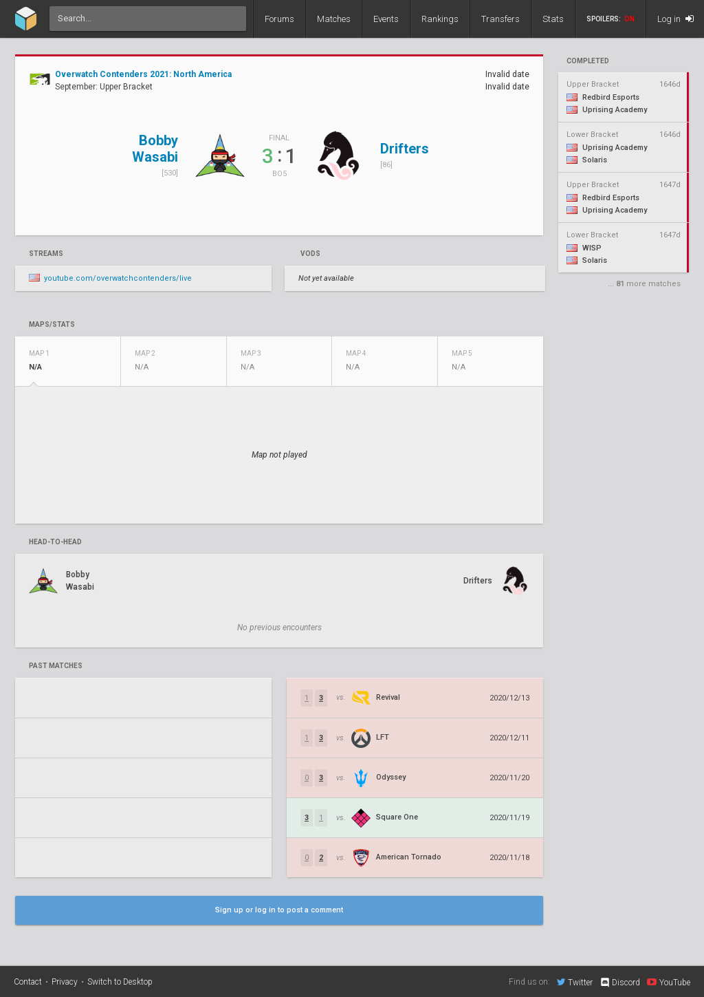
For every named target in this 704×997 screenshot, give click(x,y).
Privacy (65, 982)
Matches (334, 19)
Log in (675, 19)
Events (386, 19)
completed (587, 61)
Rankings (440, 19)
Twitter (575, 982)
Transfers (500, 19)
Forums (279, 19)
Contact (28, 982)
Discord (620, 982)
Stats (553, 19)
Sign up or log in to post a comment (279, 909)
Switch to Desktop (120, 982)
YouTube (668, 982)
